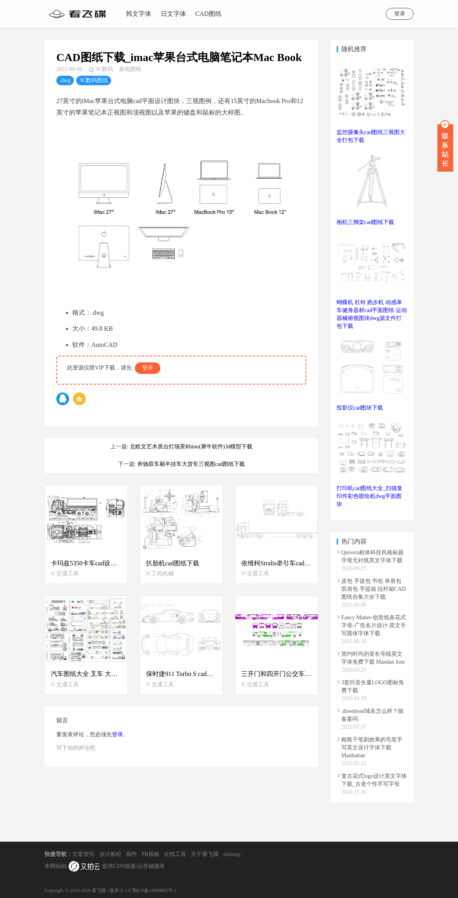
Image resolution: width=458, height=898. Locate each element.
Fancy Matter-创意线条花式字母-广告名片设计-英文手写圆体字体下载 (373, 625)
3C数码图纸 (93, 80)
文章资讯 (83, 854)
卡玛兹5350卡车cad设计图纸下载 (86, 563)
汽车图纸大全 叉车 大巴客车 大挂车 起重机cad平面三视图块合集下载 (86, 674)
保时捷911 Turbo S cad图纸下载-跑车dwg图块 (181, 674)
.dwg (65, 80)
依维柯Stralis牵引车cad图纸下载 (276, 563)
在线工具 (175, 854)
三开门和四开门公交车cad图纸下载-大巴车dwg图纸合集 (276, 674)
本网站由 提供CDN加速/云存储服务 (104, 866)
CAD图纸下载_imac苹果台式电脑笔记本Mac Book (179, 57)
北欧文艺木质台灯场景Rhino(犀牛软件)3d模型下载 (191, 447)
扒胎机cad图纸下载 (172, 563)
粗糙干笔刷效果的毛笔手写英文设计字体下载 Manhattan (371, 747)
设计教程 (110, 854)
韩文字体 (138, 13)
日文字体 (173, 13)
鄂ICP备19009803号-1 (154, 890)
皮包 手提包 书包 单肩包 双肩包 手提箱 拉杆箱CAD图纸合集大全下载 (373, 589)
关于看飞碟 (205, 854)
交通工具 (65, 573)
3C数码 (104, 69)
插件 (131, 854)
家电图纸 (130, 69)
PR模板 (151, 854)
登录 (399, 14)
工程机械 (160, 573)
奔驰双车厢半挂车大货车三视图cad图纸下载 (191, 464)
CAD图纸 (208, 13)
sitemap (232, 854)
